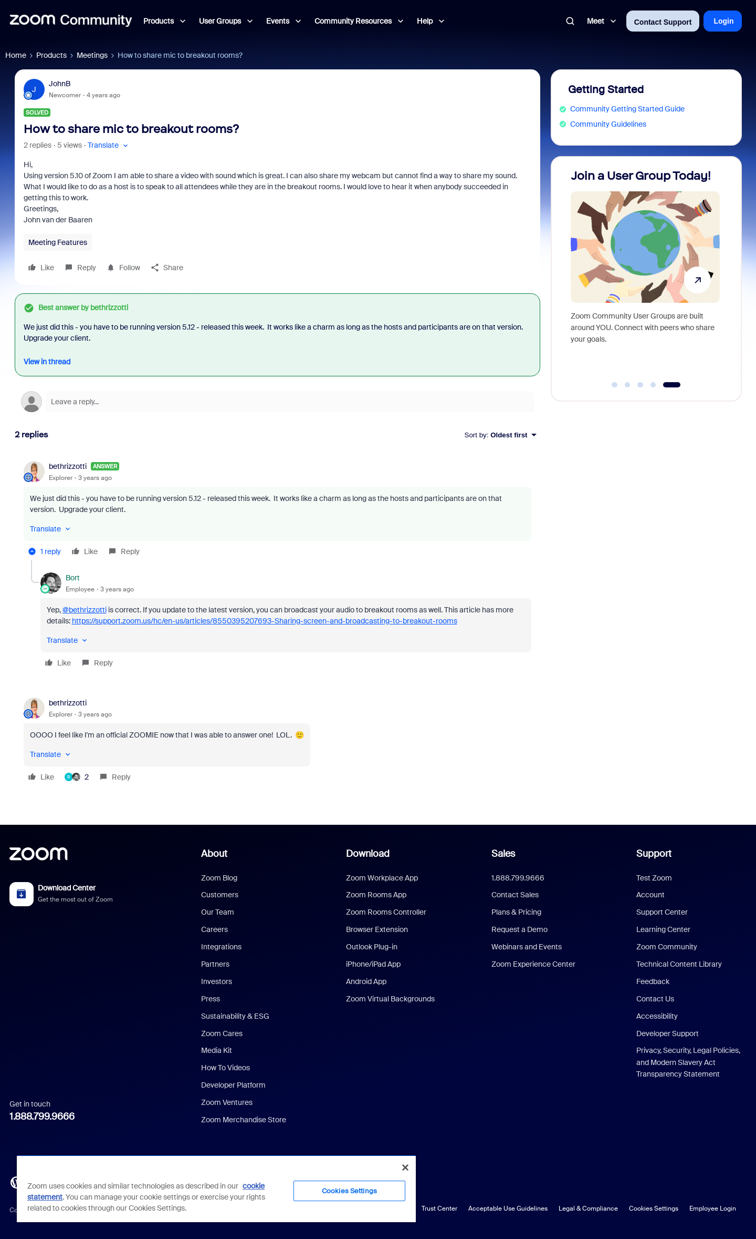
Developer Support (667, 1033)
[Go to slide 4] (653, 385)
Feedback (652, 981)
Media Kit (216, 1050)
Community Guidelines (608, 124)
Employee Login (712, 1208)
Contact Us (655, 999)
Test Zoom (654, 878)
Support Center (662, 912)
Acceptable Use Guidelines (508, 1208)
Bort (73, 577)
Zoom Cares (222, 1033)
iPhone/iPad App (373, 964)
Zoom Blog (219, 878)
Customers (219, 894)
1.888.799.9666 (42, 1116)
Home (15, 55)
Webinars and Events (526, 946)
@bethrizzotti (84, 610)
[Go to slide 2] (627, 385)
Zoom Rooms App (376, 894)
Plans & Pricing (516, 912)
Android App (366, 981)
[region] (216, 1188)
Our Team (217, 912)
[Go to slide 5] (672, 385)
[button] (109, 145)
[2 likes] (77, 777)
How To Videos (225, 1067)
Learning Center (663, 929)
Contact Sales (515, 894)
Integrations (221, 946)
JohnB (59, 83)
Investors (216, 981)
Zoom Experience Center (533, 964)
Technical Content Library (679, 964)
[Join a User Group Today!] (645, 274)
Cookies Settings (653, 1208)
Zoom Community (666, 946)
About (214, 853)
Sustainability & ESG (235, 1016)
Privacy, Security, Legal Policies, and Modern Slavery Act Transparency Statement (688, 1062)
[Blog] (16, 1181)
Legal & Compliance (588, 1208)
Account (650, 894)
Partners (215, 964)
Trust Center (439, 1208)
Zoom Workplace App (382, 878)
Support (653, 853)
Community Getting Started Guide (627, 109)
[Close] (405, 1167)
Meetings (92, 55)
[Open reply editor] (277, 401)
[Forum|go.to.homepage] (70, 21)
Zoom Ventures (227, 1102)
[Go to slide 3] (640, 385)
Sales (503, 853)
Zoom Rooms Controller (386, 912)
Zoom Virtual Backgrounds (390, 999)
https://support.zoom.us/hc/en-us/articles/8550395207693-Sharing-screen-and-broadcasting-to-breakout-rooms (264, 621)
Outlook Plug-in (371, 946)
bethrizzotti (68, 466)
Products (51, 55)
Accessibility (657, 1016)
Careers (214, 929)
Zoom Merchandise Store (243, 1119)
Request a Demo (519, 929)
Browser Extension (377, 929)
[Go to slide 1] (615, 385)
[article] (277, 510)
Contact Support (663, 22)
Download (368, 853)
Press (210, 999)
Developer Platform (233, 1085)
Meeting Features (57, 242)
